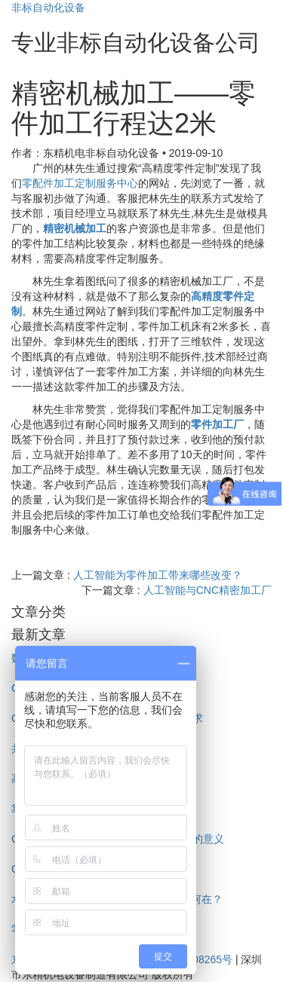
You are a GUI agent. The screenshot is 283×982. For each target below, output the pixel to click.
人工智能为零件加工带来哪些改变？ (157, 575)
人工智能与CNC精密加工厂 (207, 590)
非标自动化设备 (48, 8)
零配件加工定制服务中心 (80, 183)
